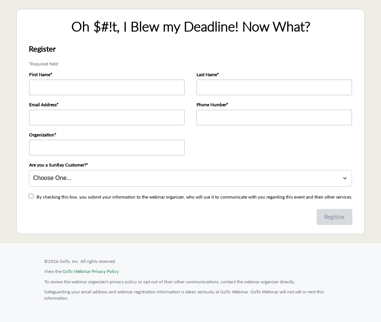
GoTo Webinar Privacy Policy (91, 271)
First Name (39, 74)
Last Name (206, 74)
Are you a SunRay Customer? (57, 165)
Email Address (43, 104)
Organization (41, 135)
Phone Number (211, 104)
